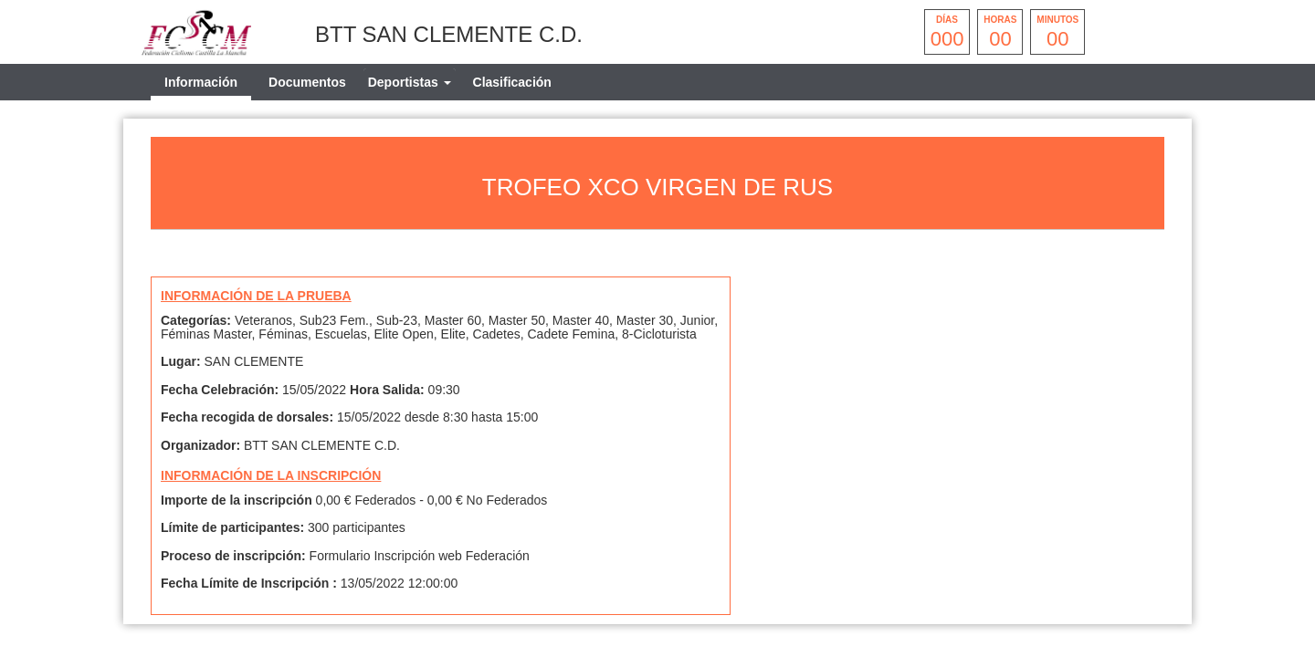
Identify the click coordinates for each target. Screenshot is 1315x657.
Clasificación (512, 82)
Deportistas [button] (409, 82)
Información (200, 82)
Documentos (307, 82)
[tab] (409, 82)
